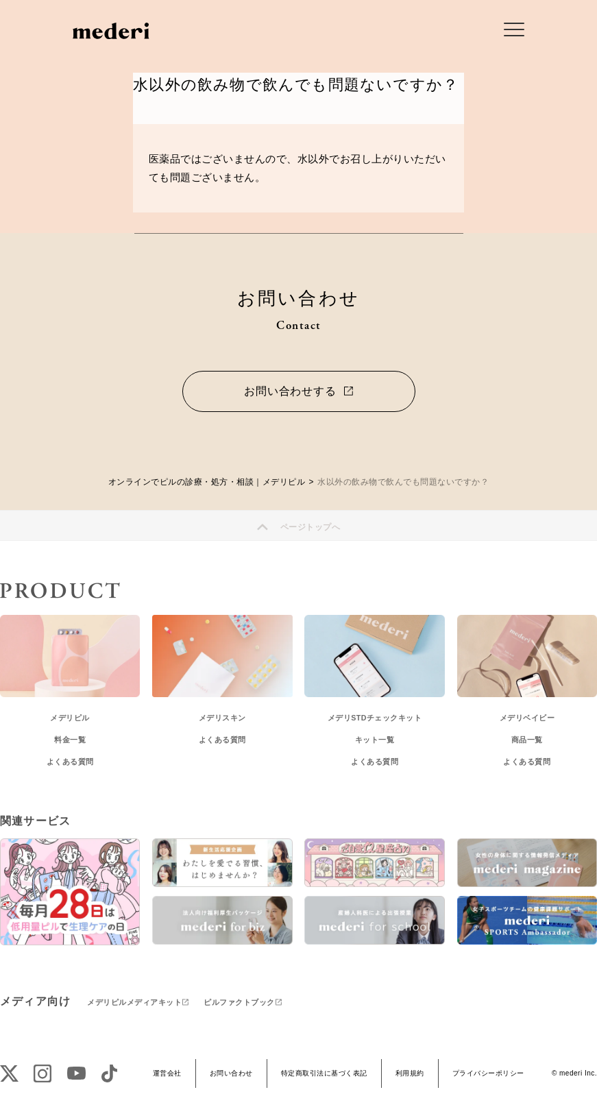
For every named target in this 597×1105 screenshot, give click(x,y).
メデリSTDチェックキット (375, 718)
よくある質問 (70, 761)
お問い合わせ (231, 1073)
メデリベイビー (527, 718)
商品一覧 (527, 740)
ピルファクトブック (239, 1002)
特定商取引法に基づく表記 (324, 1073)
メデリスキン (222, 718)
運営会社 (167, 1073)
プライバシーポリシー (488, 1073)
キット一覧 (375, 740)
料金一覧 (70, 740)
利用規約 (409, 1073)
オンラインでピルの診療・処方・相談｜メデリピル (207, 482)
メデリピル (70, 718)
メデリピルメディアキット (134, 1002)
